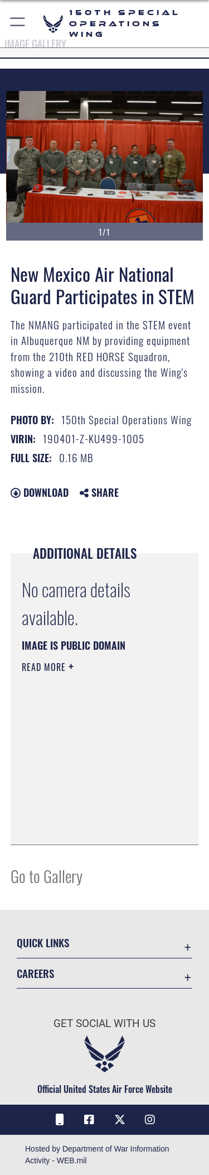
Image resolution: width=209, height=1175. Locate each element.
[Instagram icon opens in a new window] (150, 1119)
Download (40, 492)
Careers (35, 973)
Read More (45, 667)
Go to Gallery (46, 876)
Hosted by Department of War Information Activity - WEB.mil (97, 1154)
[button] (18, 23)
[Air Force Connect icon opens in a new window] (59, 1119)
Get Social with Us (104, 1023)
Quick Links (43, 942)
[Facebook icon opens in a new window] (89, 1119)
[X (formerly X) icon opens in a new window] (119, 1119)
